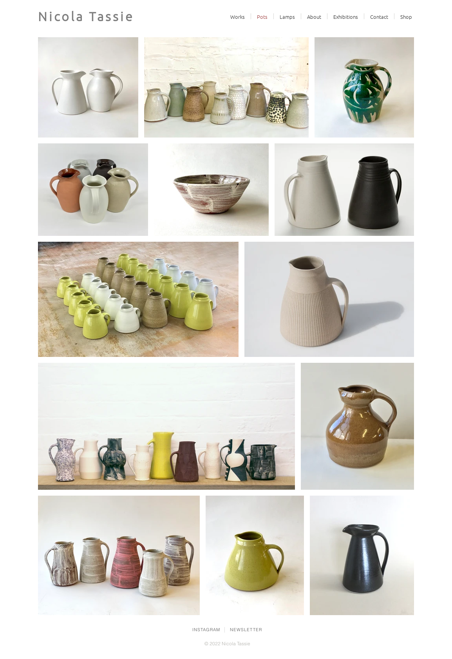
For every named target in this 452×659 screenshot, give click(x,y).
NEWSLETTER (246, 629)
